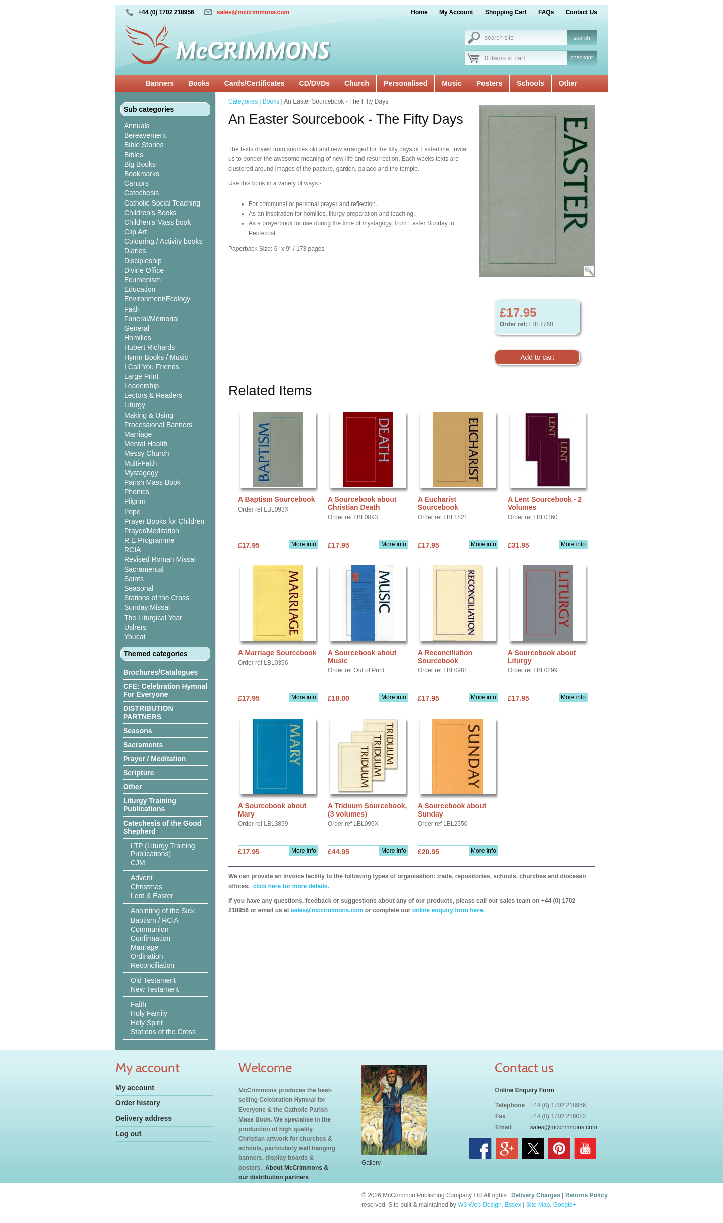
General (136, 328)
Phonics (136, 492)
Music (452, 83)
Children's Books (150, 213)
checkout (582, 57)
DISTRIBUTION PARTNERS (148, 712)
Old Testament (153, 980)
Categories (243, 101)
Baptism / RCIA (155, 920)
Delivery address (143, 1118)
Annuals (137, 126)
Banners (160, 83)
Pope (132, 511)
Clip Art (135, 232)
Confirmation (150, 938)
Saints (134, 579)
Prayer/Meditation (151, 531)
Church (356, 83)
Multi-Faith (140, 463)
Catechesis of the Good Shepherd (162, 827)
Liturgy (134, 405)
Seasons (137, 731)
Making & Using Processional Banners (158, 420)
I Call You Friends (151, 367)
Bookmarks (141, 174)
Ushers (135, 627)
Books (199, 83)
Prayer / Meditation (154, 759)
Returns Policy (586, 1195)
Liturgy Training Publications (149, 805)
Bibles (133, 155)
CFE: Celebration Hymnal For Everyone (165, 690)
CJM (138, 863)
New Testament (155, 989)
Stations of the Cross (156, 598)
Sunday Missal (147, 607)
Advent (142, 878)
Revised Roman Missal (160, 559)
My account (134, 1088)
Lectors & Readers (153, 395)
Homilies (137, 338)
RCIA (132, 550)
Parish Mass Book (152, 482)
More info (303, 544)
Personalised (405, 83)
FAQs (546, 12)
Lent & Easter (152, 896)
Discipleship (143, 261)
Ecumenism (142, 280)
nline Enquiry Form (526, 1090)
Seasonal (138, 588)
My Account (456, 12)
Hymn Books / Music (156, 357)
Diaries (135, 251)
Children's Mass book (157, 222)
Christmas (146, 887)
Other (568, 83)
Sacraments (143, 745)
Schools (530, 83)
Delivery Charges (535, 1195)
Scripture (138, 773)
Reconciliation (152, 965)
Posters (489, 83)
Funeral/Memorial (151, 319)
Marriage (138, 434)
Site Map (538, 1204)
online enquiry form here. (448, 910)
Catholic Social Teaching (162, 203)
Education (139, 289)
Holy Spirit (147, 1022)
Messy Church (146, 453)
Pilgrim (135, 501)
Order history (137, 1103)
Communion (149, 929)
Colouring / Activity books (163, 241)
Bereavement (145, 135)
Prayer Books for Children (164, 521)
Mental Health (145, 444)
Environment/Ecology (157, 299)
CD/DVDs (314, 83)
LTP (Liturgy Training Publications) (163, 850)
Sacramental (144, 569)
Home (419, 12)
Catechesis (141, 193)
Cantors (136, 183)
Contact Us (581, 12)
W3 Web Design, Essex (489, 1204)
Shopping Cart (506, 12)
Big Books (140, 164)
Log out (128, 1134)
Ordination (147, 956)
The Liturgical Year (153, 618)
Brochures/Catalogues (160, 672)
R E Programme (149, 540)
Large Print (141, 376)
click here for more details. (290, 886)
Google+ (564, 1204)
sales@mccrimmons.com (253, 12)
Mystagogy (141, 473)
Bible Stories (144, 145)
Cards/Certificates (254, 83)
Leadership (141, 386)
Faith (132, 309)
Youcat (134, 637)
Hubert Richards (149, 347)
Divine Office (144, 270)
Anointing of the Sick (163, 911)
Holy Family (149, 1013)
